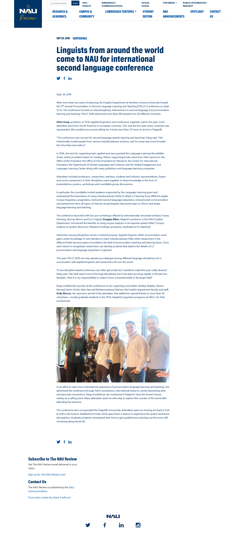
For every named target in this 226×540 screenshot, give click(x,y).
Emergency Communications (112, 4)
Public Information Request (195, 4)
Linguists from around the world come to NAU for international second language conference (110, 58)
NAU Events (86, 4)
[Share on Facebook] (64, 78)
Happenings (80, 38)
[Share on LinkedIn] (70, 78)
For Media (169, 2)
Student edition (148, 14)
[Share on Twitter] (58, 78)
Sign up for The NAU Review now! (47, 474)
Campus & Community (86, 14)
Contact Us (215, 14)
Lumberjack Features (119, 11)
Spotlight (197, 11)
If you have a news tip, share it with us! (49, 497)
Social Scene (146, 4)
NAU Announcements (173, 14)
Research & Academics (60, 14)
